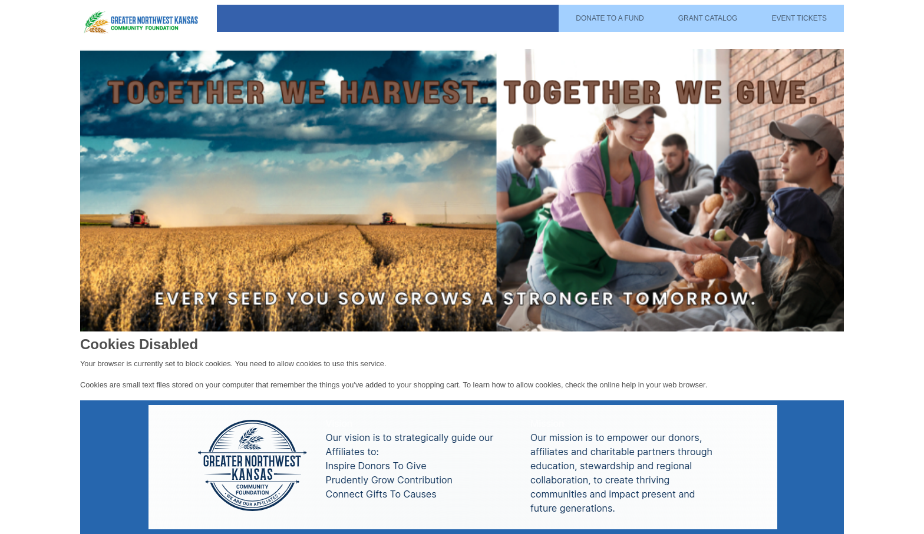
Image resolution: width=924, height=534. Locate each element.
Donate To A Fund (610, 18)
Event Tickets (799, 18)
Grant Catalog (708, 18)
